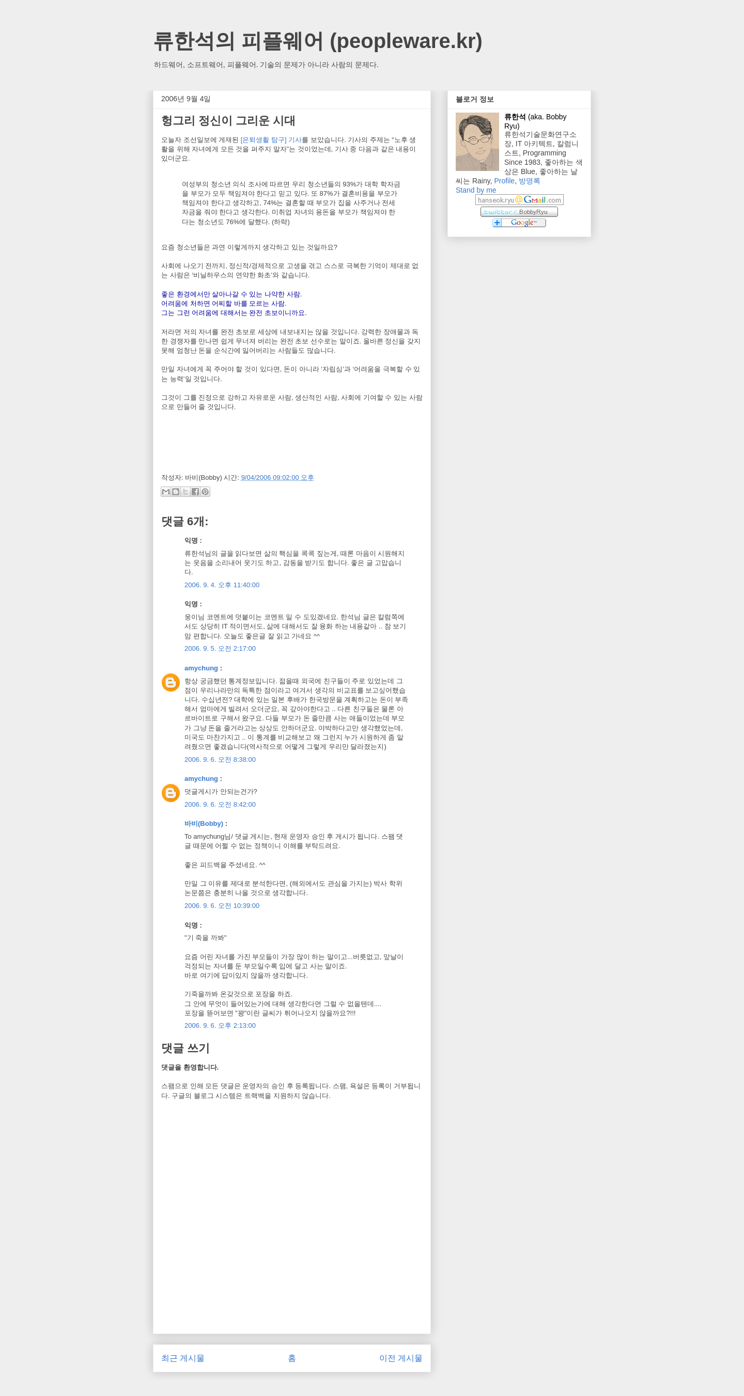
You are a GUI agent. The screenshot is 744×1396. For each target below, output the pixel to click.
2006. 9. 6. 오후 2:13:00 (220, 1025)
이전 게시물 (401, 1358)
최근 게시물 (183, 1358)
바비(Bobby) (203, 823)
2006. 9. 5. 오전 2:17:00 (220, 648)
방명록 (529, 181)
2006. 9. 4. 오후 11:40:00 (221, 585)
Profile (504, 181)
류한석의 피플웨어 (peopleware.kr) (318, 40)
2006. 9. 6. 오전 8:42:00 (220, 804)
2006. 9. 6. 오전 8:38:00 (220, 759)
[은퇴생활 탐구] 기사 (271, 140)
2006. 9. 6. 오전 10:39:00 (221, 905)
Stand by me (476, 190)
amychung (201, 668)
